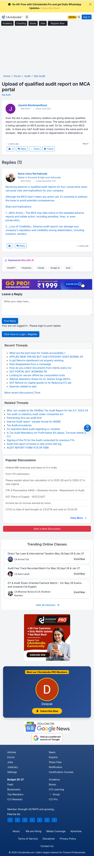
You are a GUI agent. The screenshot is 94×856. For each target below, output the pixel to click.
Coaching (21, 23)
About (16, 831)
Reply (21, 148)
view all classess (48, 604)
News (52, 752)
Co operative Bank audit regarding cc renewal (33, 429)
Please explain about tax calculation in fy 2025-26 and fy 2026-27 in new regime (45, 482)
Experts (53, 757)
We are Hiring (33, 831)
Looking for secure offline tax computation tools (37, 375)
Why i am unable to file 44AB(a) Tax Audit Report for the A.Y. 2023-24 (47, 410)
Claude (41, 268)
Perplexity (26, 268)
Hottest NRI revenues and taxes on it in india (31, 467)
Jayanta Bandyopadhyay (32, 105)
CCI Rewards (14, 799)
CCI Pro (53, 799)
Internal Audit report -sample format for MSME (34, 421)
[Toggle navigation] (27, 17)
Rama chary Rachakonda (32, 173)
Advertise (75, 831)
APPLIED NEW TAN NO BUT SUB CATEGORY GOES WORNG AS (46, 356)
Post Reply (10, 320)
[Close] (90, 4)
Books (33, 23)
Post (37, 392)
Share (35, 148)
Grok (68, 268)
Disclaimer (49, 838)
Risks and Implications (18, 206)
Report (85, 143)
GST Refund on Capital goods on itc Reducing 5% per (40, 382)
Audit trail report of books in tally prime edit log (34, 443)
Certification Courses (61, 772)
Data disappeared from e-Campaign (30, 364)
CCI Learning (56, 789)
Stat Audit (6, 95)
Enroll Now (79, 559)
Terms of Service (28, 838)
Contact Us (46, 846)
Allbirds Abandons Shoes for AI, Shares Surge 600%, (40, 379)
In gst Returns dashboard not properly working (36, 360)
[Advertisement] (47, 50)
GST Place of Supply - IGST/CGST (25, 496)
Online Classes (47, 544)
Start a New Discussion (47, 528)
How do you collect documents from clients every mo (40, 367)
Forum (11, 757)
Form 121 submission (18, 473)
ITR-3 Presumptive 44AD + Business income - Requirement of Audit (45, 490)
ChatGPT (11, 268)
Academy (7, 23)
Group (54, 794)
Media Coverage (55, 831)
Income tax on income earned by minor (28, 503)
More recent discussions (18, 392)
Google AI (55, 268)
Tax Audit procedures (19, 425)
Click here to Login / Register (20, 334)
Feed (10, 784)
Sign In (86, 17)
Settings (12, 772)
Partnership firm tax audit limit (24, 417)
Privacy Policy (68, 838)
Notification (55, 767)
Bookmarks (13, 789)
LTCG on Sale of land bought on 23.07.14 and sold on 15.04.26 (41, 509)
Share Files (55, 762)
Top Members (15, 794)
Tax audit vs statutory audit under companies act (35, 414)
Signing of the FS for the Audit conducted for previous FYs (40, 440)
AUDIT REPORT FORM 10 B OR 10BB (28, 447)
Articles (11, 752)
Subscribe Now (47, 711)
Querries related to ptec (23, 386)
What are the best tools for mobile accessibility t (37, 353)
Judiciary (12, 767)
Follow (48, 148)
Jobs (42, 23)
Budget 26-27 (15, 779)
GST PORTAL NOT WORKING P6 (28, 371)
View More (78, 517)
